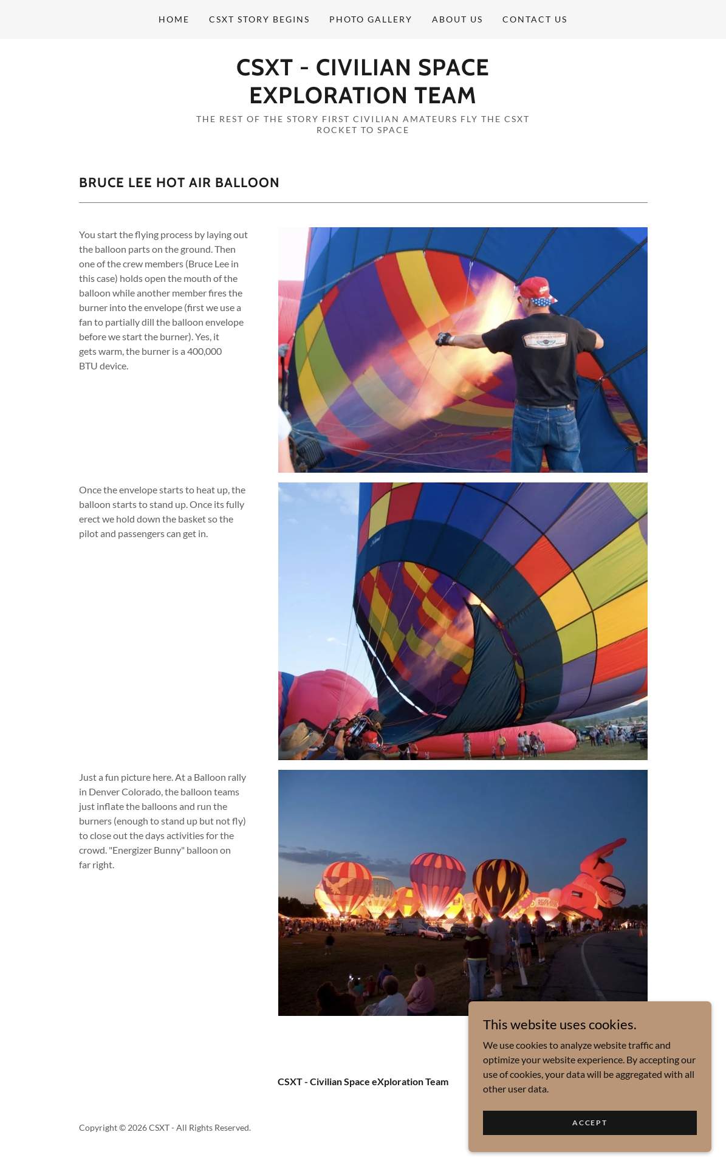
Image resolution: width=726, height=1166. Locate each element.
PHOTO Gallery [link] (371, 19)
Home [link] (174, 19)
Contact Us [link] (534, 19)
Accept (589, 1122)
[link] (363, 99)
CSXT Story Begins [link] (259, 19)
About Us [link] (457, 19)
